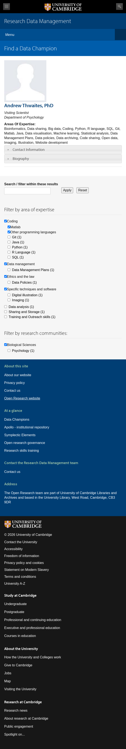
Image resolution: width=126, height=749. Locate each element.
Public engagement (18, 726)
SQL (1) (18, 257)
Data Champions (16, 419)
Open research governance (24, 443)
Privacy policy (14, 383)
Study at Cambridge (20, 595)
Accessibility (13, 549)
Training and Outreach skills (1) (32, 317)
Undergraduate (15, 604)
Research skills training (21, 450)
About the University (21, 648)
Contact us (12, 390)
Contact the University (20, 542)
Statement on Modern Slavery (26, 570)
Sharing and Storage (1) (27, 312)
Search (119, 6)
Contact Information (29, 149)
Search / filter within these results (31, 184)
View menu (6, 6)
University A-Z (14, 583)
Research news (15, 710)
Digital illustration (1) (27, 295)
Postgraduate (14, 612)
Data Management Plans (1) (33, 270)
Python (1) (20, 247)
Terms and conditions (20, 576)
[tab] (63, 149)
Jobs (7, 673)
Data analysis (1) (21, 307)
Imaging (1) (20, 300)
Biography (21, 158)
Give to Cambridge (18, 665)
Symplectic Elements (20, 435)
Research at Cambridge (23, 701)
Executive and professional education (32, 628)
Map (7, 681)
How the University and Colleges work (32, 657)
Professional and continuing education (32, 620)
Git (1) (16, 237)
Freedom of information (21, 556)
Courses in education (20, 636)
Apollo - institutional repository (26, 427)
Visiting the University (20, 689)
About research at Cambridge (26, 718)
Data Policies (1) (24, 282)
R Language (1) (23, 252)
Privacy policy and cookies (24, 563)
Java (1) (18, 242)
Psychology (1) (23, 350)
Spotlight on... (14, 734)
